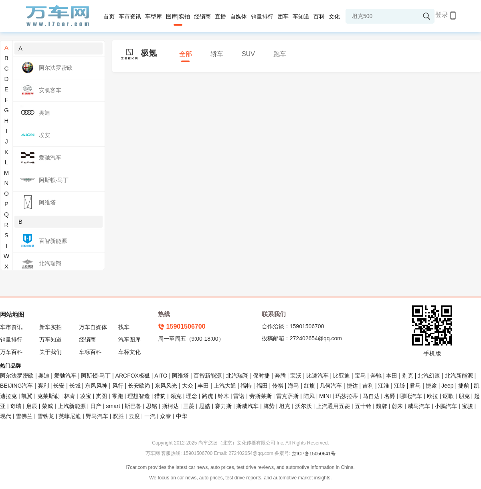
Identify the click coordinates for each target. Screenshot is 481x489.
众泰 (165, 416)
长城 (75, 385)
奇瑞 (15, 406)
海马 (293, 385)
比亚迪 (341, 375)
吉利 (368, 385)
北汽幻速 (429, 375)
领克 (176, 396)
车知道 (301, 16)
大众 (187, 385)
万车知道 (50, 339)
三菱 (188, 406)
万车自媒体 (93, 327)
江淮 (383, 385)
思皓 (204, 406)
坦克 (284, 406)
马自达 (371, 396)
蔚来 (397, 406)
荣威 (47, 406)
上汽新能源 (72, 406)
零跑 (117, 396)
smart (113, 406)
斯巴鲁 (133, 406)
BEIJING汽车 (16, 385)
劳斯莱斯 (260, 396)
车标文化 (129, 352)
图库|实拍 (178, 16)
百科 (319, 16)
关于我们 (50, 352)
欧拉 (432, 396)
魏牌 (381, 406)
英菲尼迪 (70, 416)
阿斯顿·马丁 (96, 375)
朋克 (464, 396)
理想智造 (138, 396)
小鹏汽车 (446, 406)
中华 (181, 416)
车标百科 (90, 352)
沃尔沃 (303, 406)
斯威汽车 (247, 406)
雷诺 (239, 396)
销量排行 (262, 16)
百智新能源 (208, 375)
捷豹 (463, 385)
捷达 (352, 385)
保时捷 (261, 375)
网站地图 (12, 314)
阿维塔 (180, 375)
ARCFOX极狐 (132, 375)
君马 (415, 385)
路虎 (207, 396)
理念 (191, 396)
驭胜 (118, 416)
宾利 (43, 385)
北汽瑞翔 (237, 375)
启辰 (31, 406)
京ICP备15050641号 (313, 454)
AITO (160, 375)
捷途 (431, 385)
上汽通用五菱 (333, 406)
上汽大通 (225, 385)
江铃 (399, 385)
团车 (283, 16)
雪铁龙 (45, 416)
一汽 (150, 416)
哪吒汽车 (411, 396)
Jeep (447, 385)
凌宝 (85, 396)
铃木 (223, 396)
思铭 (151, 406)
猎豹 (160, 396)
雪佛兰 (24, 416)
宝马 (360, 375)
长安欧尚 (139, 385)
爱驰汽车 (65, 375)
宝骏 (467, 406)
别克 (407, 375)
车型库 (153, 16)
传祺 (277, 385)
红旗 (309, 385)
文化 (334, 16)
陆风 (309, 396)
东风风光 (166, 385)
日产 (95, 406)
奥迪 (43, 375)
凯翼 (26, 396)
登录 (441, 14)
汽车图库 (129, 339)
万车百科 (11, 352)
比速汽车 (317, 375)
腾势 (269, 406)
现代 (5, 416)
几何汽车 (330, 385)
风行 (117, 385)
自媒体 (238, 16)
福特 (246, 385)
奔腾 (280, 375)
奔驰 (376, 375)
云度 (134, 416)
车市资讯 (130, 16)
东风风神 (96, 385)
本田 (391, 375)
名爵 (389, 396)
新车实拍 (50, 327)
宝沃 (295, 375)
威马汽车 (419, 406)
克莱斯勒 (48, 396)
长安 (59, 385)
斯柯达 (170, 406)
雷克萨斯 (287, 396)
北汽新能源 (459, 375)
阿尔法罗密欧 (17, 375)
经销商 (202, 16)
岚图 (101, 396)
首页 (109, 16)
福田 (262, 385)
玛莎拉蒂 (346, 396)
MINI (325, 396)
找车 (123, 327)
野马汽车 (97, 416)
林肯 (69, 396)
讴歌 (448, 396)
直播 (220, 16)
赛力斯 (223, 406)
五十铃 (363, 406)
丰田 (203, 385)
